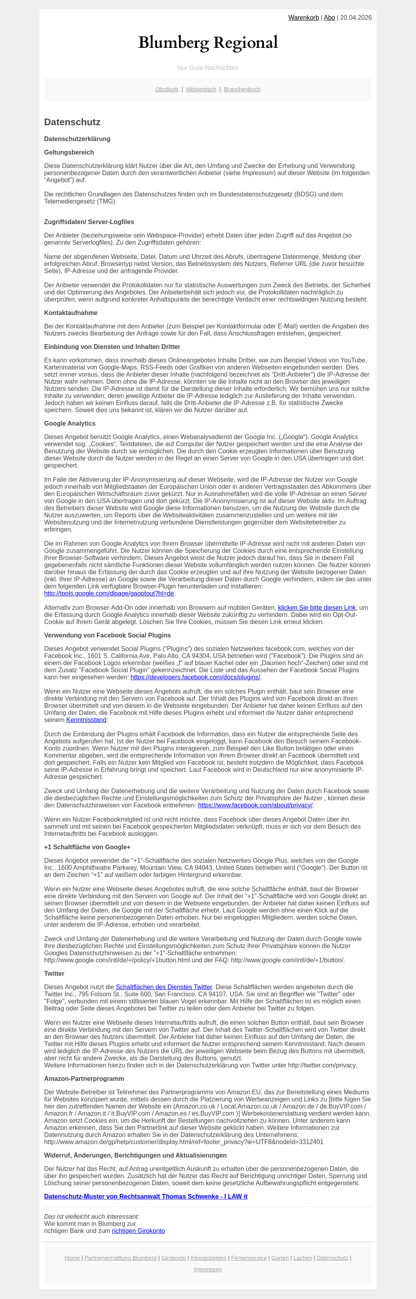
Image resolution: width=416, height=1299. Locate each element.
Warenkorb (303, 17)
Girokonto (174, 1258)
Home (72, 1258)
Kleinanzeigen (208, 1258)
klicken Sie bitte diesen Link (317, 607)
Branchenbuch (242, 89)
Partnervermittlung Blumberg (121, 1258)
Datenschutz (332, 1258)
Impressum (208, 1269)
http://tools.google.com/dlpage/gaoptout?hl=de (109, 593)
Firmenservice (249, 1258)
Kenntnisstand (86, 719)
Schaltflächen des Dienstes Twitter (164, 987)
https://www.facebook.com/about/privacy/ (255, 805)
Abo (329, 17)
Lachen (303, 1258)
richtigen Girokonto (138, 1230)
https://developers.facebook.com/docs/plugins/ (195, 677)
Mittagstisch (201, 89)
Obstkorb (166, 89)
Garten (280, 1258)
